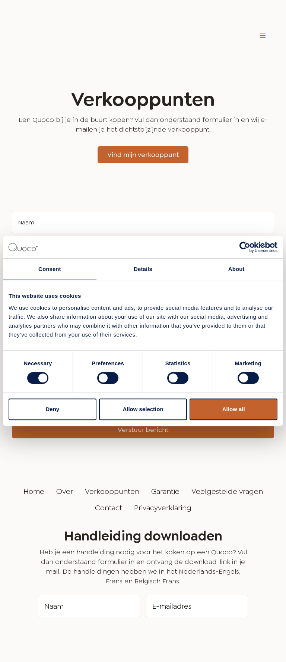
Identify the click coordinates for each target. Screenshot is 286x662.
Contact (108, 470)
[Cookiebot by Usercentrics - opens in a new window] (244, 247)
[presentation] (94, 600)
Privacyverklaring (162, 470)
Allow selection (143, 409)
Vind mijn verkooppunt (143, 117)
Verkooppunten (112, 454)
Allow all (233, 409)
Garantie (165, 454)
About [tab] (236, 269)
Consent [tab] (49, 269)
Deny (52, 409)
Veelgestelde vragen (227, 454)
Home (33, 454)
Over (64, 454)
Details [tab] (143, 269)
